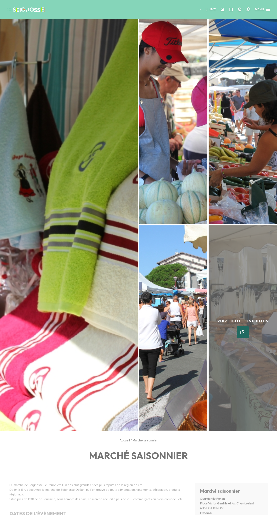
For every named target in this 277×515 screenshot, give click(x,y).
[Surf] (222, 9)
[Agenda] (231, 9)
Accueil (125, 440)
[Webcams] (240, 9)
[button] (197, 9)
